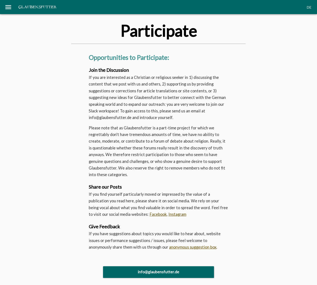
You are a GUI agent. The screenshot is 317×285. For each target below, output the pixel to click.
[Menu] (8, 7)
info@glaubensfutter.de (158, 272)
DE (309, 7)
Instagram (177, 214)
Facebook (158, 214)
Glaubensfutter (37, 7)
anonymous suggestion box (192, 247)
